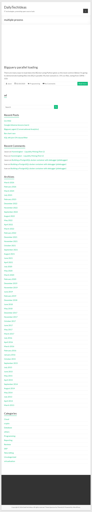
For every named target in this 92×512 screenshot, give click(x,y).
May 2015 (8, 376)
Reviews (7, 444)
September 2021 (11, 249)
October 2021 (10, 245)
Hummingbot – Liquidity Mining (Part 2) (28, 151)
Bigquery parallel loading (21, 67)
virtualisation (9, 461)
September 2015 (11, 363)
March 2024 (9, 191)
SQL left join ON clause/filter (16, 137)
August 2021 (9, 254)
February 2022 (10, 233)
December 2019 (10, 283)
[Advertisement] (46, 42)
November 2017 (10, 317)
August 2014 (9, 388)
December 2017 (10, 313)
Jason (10, 84)
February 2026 (10, 186)
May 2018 (8, 308)
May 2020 (8, 271)
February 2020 (10, 279)
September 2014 (11, 384)
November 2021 (10, 241)
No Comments (50, 84)
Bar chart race (9, 133)
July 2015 (8, 367)
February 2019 (10, 296)
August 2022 (9, 216)
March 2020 (9, 275)
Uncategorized (10, 457)
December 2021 (10, 237)
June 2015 (8, 371)
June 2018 (8, 304)
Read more (83, 84)
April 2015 (8, 380)
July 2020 (8, 266)
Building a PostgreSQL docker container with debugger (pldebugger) (40, 160)
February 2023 (10, 199)
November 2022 (10, 207)
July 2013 (8, 397)
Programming (35, 84)
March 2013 (9, 405)
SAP (6, 448)
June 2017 (8, 325)
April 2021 (8, 262)
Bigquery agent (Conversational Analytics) (21, 129)
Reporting (8, 440)
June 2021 (8, 258)
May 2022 (8, 220)
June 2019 (8, 292)
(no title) (7, 121)
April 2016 (8, 342)
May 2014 (8, 392)
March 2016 (9, 346)
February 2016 (10, 350)
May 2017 (8, 329)
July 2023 (8, 195)
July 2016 (8, 338)
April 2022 (8, 224)
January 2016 (9, 355)
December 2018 (10, 300)
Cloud (6, 419)
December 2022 (10, 203)
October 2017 (10, 321)
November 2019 (10, 287)
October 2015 (10, 359)
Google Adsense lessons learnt (16, 125)
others (6, 432)
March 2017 (9, 334)
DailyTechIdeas (15, 7)
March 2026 (9, 182)
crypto (6, 423)
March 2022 (9, 228)
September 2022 (11, 212)
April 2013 (8, 401)
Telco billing (9, 453)
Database (8, 427)
